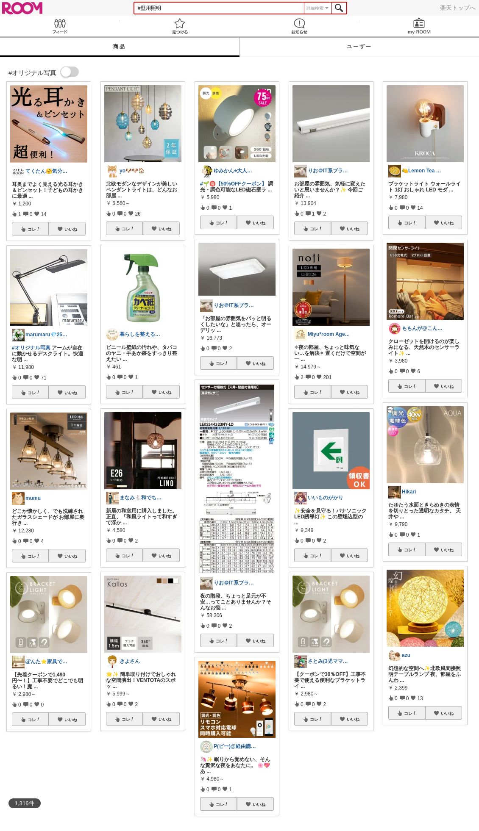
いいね (70, 229)
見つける (180, 26)
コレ (34, 229)
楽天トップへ (458, 7)
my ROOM (419, 26)
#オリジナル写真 (31, 348)
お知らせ (299, 26)
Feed (60, 26)
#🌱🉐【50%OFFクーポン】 (233, 184)
